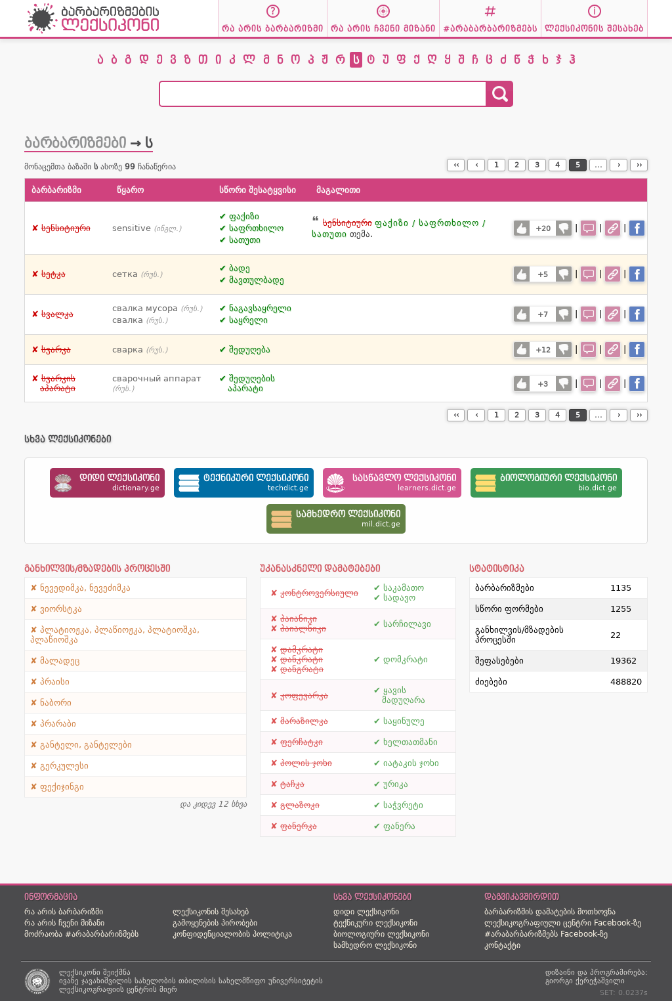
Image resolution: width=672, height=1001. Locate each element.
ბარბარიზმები (75, 143)
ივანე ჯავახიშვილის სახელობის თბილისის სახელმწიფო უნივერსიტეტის (191, 981)
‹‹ (456, 165)
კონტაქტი (502, 945)
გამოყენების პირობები (215, 922)
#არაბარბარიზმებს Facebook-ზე (546, 934)
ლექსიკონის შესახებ (211, 911)
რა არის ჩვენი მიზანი (64, 922)
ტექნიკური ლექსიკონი (375, 922)
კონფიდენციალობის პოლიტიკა (232, 934)
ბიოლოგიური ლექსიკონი (381, 934)
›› (639, 165)
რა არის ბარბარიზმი (63, 911)
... (598, 165)
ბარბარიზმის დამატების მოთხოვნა (550, 911)
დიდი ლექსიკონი (366, 911)
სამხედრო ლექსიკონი (375, 945)
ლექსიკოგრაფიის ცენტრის (108, 989)
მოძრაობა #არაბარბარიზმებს (81, 934)
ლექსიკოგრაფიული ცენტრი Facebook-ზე (562, 922)
